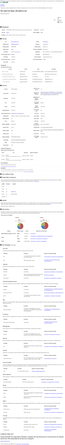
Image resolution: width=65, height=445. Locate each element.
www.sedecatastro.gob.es (48, 288)
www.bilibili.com (47, 393)
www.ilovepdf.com (47, 358)
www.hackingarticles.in (60, 412)
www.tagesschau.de (54, 346)
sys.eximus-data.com (52, 424)
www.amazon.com (53, 397)
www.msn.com (46, 424)
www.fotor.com (33, 233)
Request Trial (7, 441)
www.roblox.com (53, 358)
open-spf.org (37, 181)
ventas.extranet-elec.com (59, 292)
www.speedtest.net (53, 429)
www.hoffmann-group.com (41, 236)
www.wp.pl (46, 334)
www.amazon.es (47, 295)
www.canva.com (47, 397)
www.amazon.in (46, 426)
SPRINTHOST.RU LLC (15, 44)
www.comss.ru (33, 241)
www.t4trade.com (52, 271)
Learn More (2, 4)
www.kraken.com (52, 412)
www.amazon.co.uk (58, 426)
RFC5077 (46, 93)
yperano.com (55, 321)
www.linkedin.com (47, 409)
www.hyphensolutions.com (55, 309)
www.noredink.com (47, 310)
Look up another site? (5, 13)
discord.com (34, 371)
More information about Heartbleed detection (28, 171)
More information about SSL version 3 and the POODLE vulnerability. (8, 166)
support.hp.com (52, 292)
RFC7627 (49, 94)
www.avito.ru (38, 241)
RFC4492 (59, 92)
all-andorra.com (45, 41)
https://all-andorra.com (15, 41)
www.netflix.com (59, 397)
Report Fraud (2, 5)
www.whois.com (47, 259)
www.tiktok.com (56, 408)
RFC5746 (42, 92)
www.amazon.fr (52, 426)
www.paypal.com (47, 429)
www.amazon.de (58, 295)
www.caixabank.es (53, 278)
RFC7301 (55, 93)
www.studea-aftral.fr (49, 236)
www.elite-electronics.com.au (55, 259)
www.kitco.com (46, 412)
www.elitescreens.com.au (48, 321)
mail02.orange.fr (60, 393)
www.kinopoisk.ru (44, 241)
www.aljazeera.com (47, 309)
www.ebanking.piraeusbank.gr (58, 288)
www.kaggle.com (33, 236)
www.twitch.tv (53, 256)
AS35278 (12, 54)
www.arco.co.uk (46, 292)
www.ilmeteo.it (39, 238)
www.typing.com (44, 238)
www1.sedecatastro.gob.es (48, 290)
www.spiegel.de (60, 346)
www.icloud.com (47, 278)
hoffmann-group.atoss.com (40, 371)
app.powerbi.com (59, 424)
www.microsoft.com (47, 256)
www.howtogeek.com (59, 271)
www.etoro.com (57, 334)
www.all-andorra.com (20, 113)
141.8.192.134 (13, 191)
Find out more (2, 441)
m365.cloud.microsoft (47, 430)
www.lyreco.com (33, 238)
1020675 (7, 32)
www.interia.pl (59, 278)
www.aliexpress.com (53, 393)
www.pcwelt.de (46, 271)
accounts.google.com (59, 256)
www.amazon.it (52, 295)
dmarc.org (48, 204)
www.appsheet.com (47, 346)
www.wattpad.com (51, 334)
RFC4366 (51, 92)
